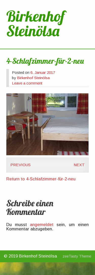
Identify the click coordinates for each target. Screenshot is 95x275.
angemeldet (41, 224)
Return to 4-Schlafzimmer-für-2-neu (40, 179)
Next (79, 165)
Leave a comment (27, 83)
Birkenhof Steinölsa (33, 78)
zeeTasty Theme (77, 256)
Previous (20, 165)
